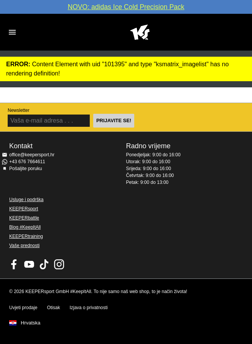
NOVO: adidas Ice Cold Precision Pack (126, 7)
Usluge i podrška (26, 199)
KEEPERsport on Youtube (29, 264)
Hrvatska (30, 323)
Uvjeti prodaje (23, 307)
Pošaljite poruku (25, 168)
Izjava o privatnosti (88, 307)
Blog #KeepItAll (25, 227)
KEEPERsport (23, 208)
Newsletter (19, 110)
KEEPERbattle (24, 218)
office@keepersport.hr (31, 154)
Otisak (53, 307)
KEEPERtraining (26, 236)
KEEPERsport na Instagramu (59, 264)
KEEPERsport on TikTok (44, 264)
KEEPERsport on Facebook (14, 264)
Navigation (12, 32)
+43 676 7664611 (27, 161)
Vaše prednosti (24, 245)
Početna (140, 32)
